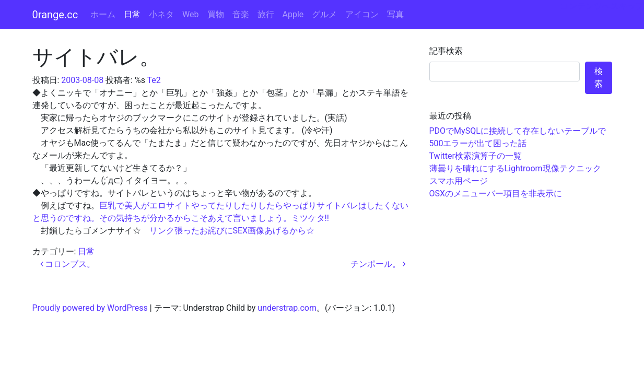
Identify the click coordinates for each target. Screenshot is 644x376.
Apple (293, 14)
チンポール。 (378, 264)
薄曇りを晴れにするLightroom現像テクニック (515, 168)
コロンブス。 (68, 264)
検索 (598, 77)
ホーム (102, 14)
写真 (395, 14)
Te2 (154, 80)
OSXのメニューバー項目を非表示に (496, 193)
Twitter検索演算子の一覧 (475, 156)
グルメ (324, 14)
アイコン (362, 14)
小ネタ (161, 14)
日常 (132, 14)
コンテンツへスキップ (602, 6)
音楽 (240, 14)
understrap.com (287, 308)
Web (190, 14)
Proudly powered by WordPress (90, 308)
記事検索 (446, 51)
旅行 (265, 14)
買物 (215, 14)
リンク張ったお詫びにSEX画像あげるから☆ (232, 231)
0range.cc (55, 14)
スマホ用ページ (458, 181)
